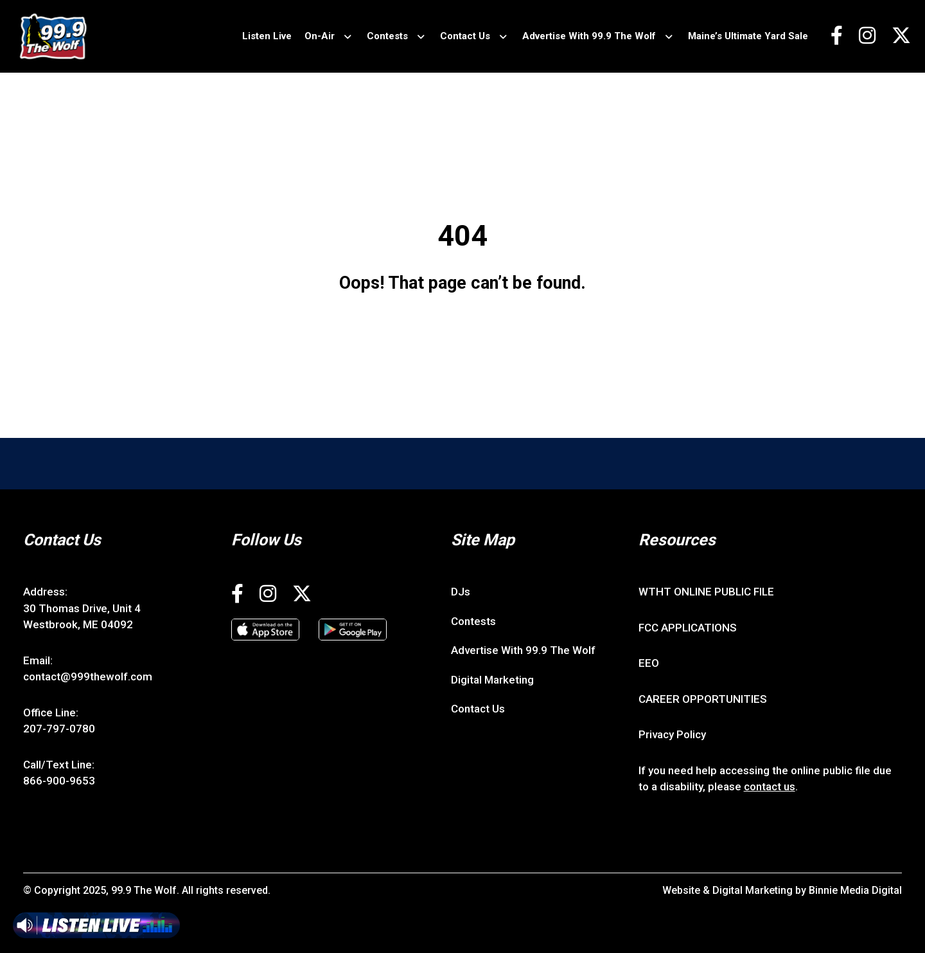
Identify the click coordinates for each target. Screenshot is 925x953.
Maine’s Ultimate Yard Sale (748, 36)
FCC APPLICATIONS (688, 627)
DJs (460, 591)
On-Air (319, 36)
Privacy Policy (672, 734)
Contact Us (465, 36)
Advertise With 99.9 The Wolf (589, 36)
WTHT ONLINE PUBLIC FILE (706, 591)
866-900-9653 (59, 780)
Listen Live (267, 36)
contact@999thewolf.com (87, 676)
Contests (387, 36)
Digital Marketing (492, 679)
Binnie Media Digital (855, 890)
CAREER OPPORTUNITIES (703, 699)
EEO (649, 663)
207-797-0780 (59, 728)
